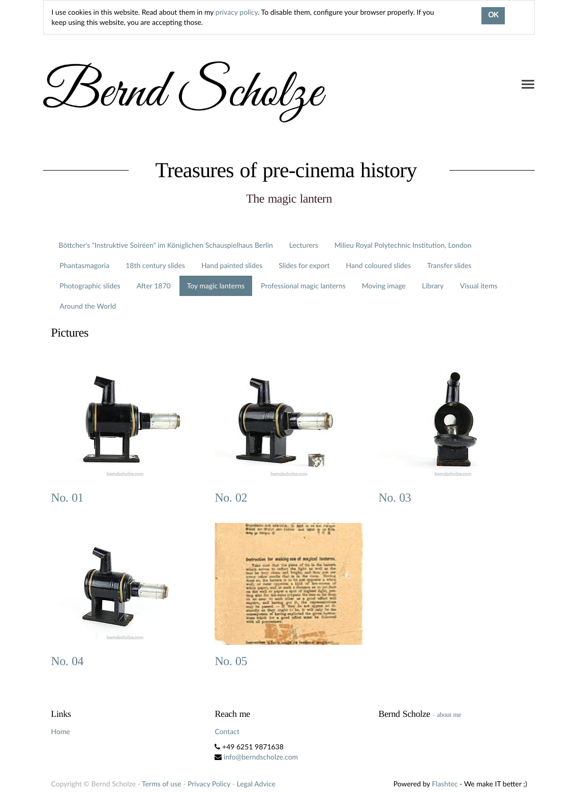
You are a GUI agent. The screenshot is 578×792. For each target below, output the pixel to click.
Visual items (479, 285)
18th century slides (155, 265)
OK (493, 15)
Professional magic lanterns (303, 285)
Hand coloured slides (378, 265)
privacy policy (237, 12)
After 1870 (154, 285)
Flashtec (445, 783)
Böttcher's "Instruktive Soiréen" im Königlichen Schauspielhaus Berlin (165, 245)
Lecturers (303, 245)
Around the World (87, 306)
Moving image (384, 285)
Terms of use (161, 783)
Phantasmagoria (84, 265)
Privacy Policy (209, 783)
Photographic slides (89, 285)
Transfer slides (449, 265)
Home (60, 731)
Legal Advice (255, 783)
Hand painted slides (231, 265)
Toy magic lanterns (216, 285)
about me (449, 714)
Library (433, 285)
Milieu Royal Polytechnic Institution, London (403, 245)
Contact (227, 731)
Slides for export (304, 265)
